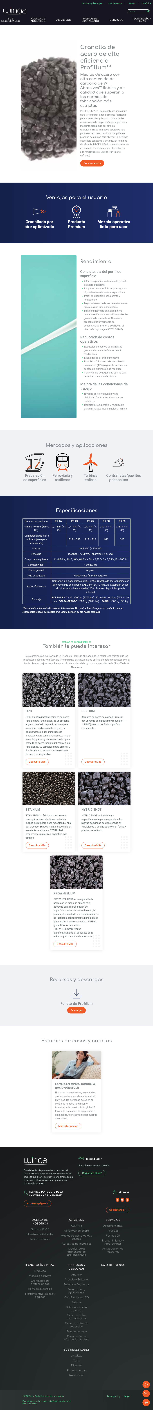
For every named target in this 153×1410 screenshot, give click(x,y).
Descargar (76, 1010)
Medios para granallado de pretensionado (76, 1251)
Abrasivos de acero (76, 1230)
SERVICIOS (116, 19)
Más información (68, 1126)
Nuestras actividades (40, 1234)
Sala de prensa (115, 3)
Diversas (76, 1365)
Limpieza (40, 1271)
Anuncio (76, 1274)
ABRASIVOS (63, 19)
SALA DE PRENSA (112, 1265)
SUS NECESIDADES (10, 19)
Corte (76, 1360)
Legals (127, 1396)
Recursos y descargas (92, 3)
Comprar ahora (92, 163)
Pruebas (113, 1230)
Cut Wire (76, 1225)
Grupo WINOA (40, 1229)
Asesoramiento (112, 1225)
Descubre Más (37, 761)
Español (145, 3)
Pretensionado (76, 1370)
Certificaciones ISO (76, 1297)
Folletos (76, 1302)
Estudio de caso (76, 1331)
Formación (113, 1235)
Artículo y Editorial (76, 1279)
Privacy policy (114, 1396)
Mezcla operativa (40, 1276)
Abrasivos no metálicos (76, 1243)
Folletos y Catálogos (77, 1284)
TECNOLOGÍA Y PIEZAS (141, 19)
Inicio (25, 24)
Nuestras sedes (40, 1239)
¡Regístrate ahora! (92, 1173)
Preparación (76, 1375)
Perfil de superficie (40, 1289)
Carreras (131, 3)
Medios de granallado (90, 19)
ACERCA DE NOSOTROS (38, 19)
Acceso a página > (37, 1203)
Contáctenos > (117, 1209)
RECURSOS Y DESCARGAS (76, 1267)
